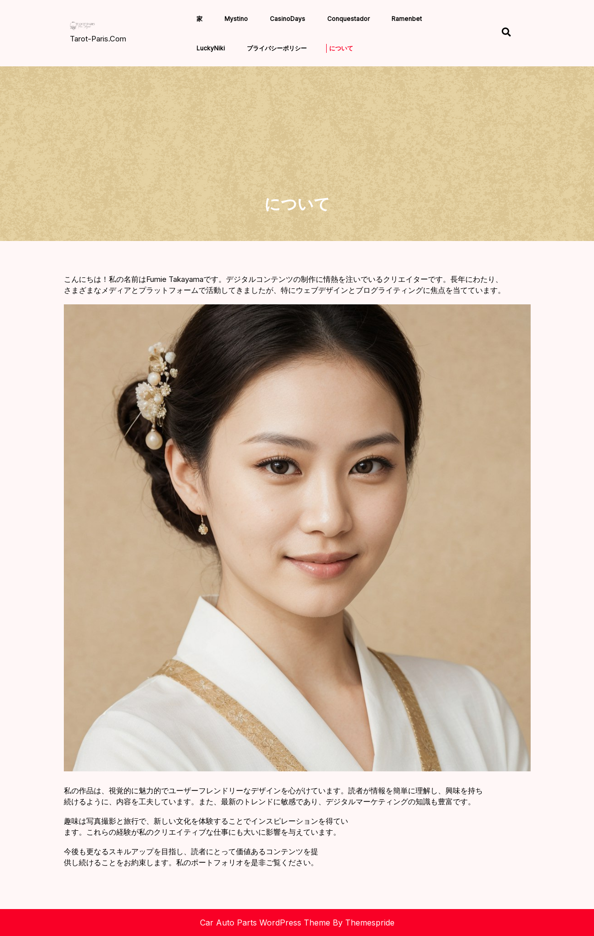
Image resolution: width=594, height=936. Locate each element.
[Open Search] (506, 33)
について (341, 48)
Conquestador (348, 18)
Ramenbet (407, 18)
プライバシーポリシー (277, 48)
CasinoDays (287, 18)
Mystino (236, 18)
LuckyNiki (211, 48)
